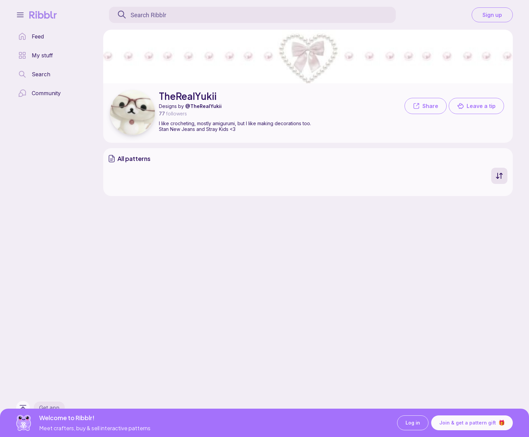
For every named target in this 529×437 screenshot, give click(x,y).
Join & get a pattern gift (472, 423)
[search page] (34, 74)
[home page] (31, 36)
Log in (413, 423)
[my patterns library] (35, 55)
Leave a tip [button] (476, 106)
